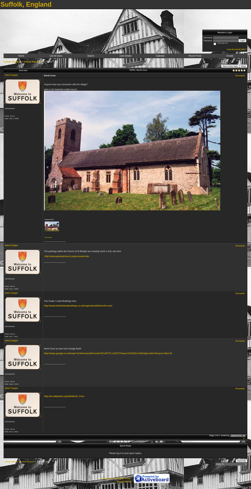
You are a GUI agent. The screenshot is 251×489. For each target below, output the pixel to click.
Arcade (229, 56)
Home (21, 56)
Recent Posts (195, 56)
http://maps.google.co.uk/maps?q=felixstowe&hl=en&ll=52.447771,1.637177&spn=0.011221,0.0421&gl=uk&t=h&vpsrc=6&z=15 (108, 353)
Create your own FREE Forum (115, 478)
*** (244, 439)
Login (242, 41)
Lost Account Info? (236, 49)
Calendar (160, 56)
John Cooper (11, 75)
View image (48, 237)
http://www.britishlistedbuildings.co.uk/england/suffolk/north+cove (78, 306)
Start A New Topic (230, 66)
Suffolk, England (12, 62)
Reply (243, 66)
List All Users (56, 56)
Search (90, 56)
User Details (125, 56)
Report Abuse (124, 481)
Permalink (240, 76)
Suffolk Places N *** (34, 62)
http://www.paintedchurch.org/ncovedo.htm (67, 256)
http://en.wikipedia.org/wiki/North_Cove (64, 396)
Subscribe (241, 461)
